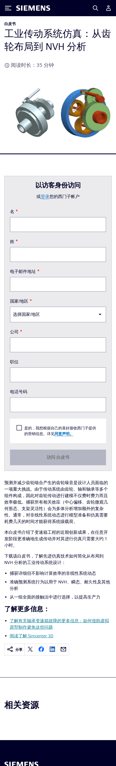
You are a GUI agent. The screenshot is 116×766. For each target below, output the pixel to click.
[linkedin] (52, 649)
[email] (63, 649)
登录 (45, 196)
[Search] (95, 8)
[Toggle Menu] (8, 8)
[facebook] (41, 649)
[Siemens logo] (33, 8)
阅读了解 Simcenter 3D (31, 635)
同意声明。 (63, 434)
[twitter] (30, 649)
